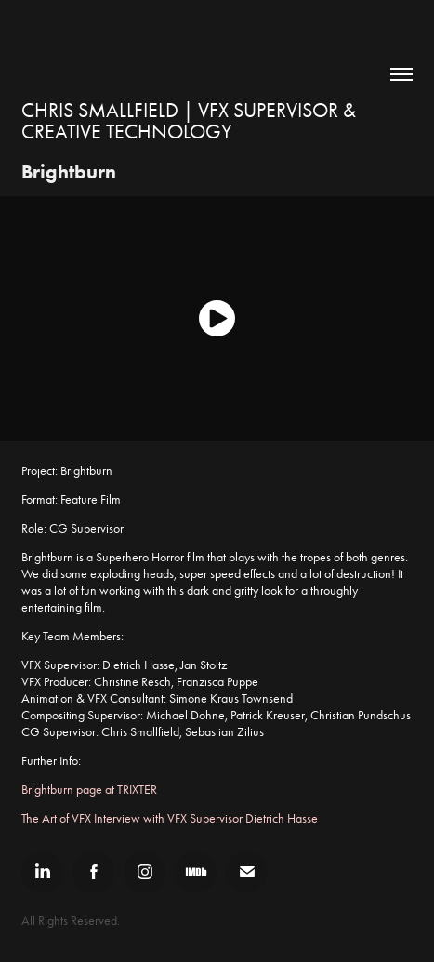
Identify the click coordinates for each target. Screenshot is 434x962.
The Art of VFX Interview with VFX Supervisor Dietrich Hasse (169, 818)
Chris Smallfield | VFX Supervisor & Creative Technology (191, 121)
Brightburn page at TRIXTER (89, 789)
